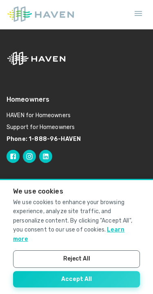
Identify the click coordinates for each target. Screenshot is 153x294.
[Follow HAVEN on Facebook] (13, 156)
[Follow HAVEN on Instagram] (29, 156)
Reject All (76, 258)
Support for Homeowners (41, 127)
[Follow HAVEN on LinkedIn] (45, 156)
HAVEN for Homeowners (39, 115)
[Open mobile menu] (138, 14)
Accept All (76, 279)
